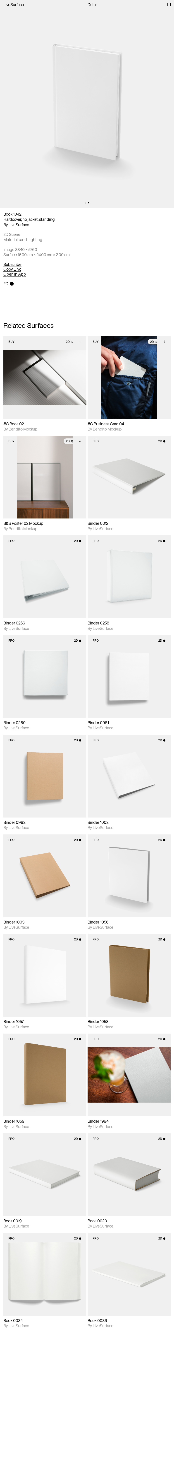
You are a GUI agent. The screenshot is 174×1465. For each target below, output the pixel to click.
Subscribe (12, 264)
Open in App (14, 274)
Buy (11, 342)
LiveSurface (13, 4)
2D (69, 342)
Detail (93, 4)
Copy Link (12, 269)
